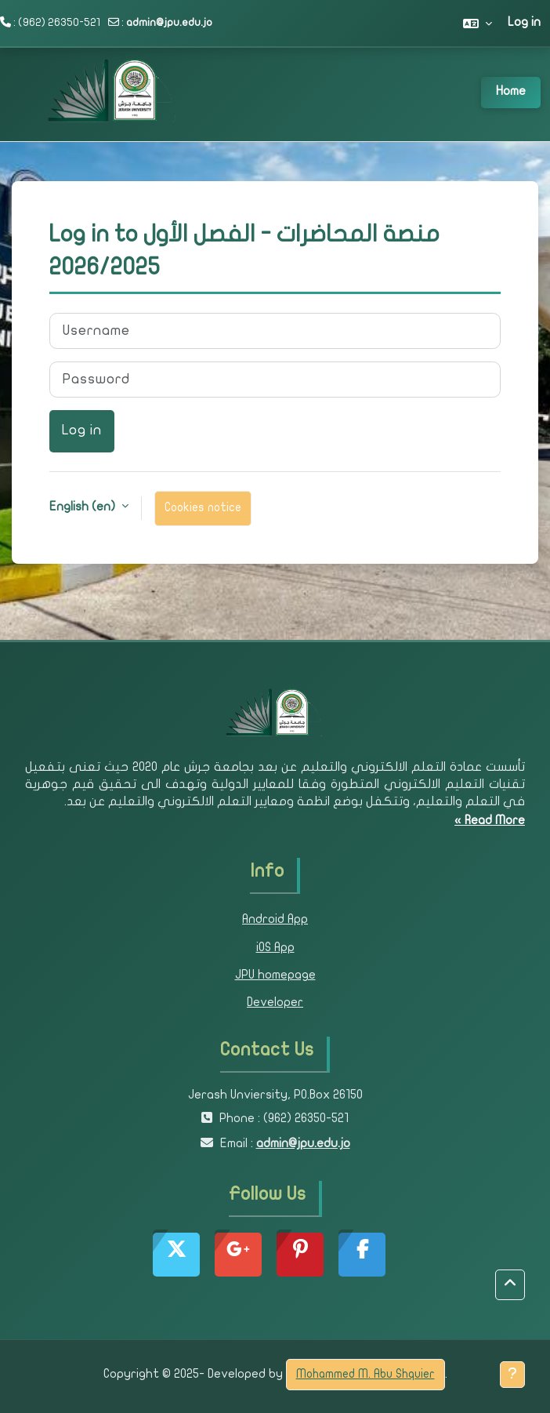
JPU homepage (275, 975)
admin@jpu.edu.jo (169, 23)
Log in (524, 22)
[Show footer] (512, 1374)
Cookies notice (203, 508)
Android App (275, 919)
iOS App (275, 948)
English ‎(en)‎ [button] (83, 507)
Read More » (489, 820)
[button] (477, 23)
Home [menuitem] (511, 91)
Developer (275, 1002)
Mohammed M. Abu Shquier (365, 1374)
